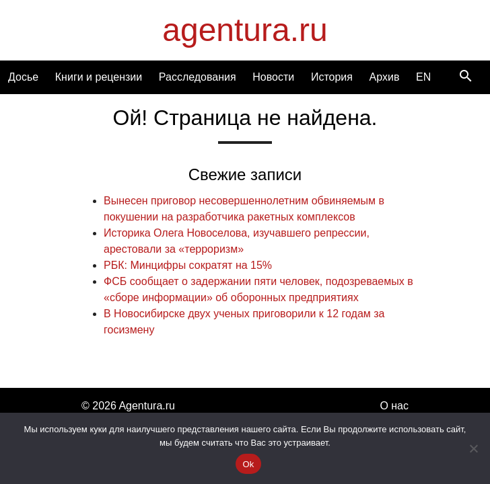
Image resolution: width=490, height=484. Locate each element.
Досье (23, 77)
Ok (248, 464)
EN (423, 77)
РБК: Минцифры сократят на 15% (188, 265)
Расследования (197, 77)
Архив (385, 77)
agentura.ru (245, 30)
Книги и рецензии (98, 77)
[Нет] (473, 448)
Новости (273, 77)
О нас (394, 405)
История (332, 77)
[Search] (466, 77)
